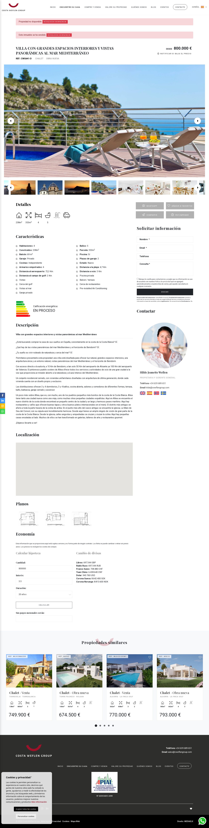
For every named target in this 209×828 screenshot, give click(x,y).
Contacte (180, 7)
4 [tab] (109, 725)
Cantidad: (21, 562)
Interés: (20, 575)
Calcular (44, 605)
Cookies (65, 821)
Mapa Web (75, 821)
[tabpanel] (29, 689)
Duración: (21, 588)
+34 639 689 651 (153, 383)
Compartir (149, 214)
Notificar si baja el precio (174, 54)
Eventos (164, 7)
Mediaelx (188, 821)
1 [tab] (96, 725)
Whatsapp (149, 205)
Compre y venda (93, 7)
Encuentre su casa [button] (70, 7)
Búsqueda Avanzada (55, 22)
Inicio (53, 7)
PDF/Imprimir (180, 214)
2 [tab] (100, 725)
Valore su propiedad (116, 7)
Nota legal (45, 821)
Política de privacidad (163, 282)
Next (199, 120)
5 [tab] (113, 725)
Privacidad (56, 821)
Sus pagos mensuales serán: (30, 612)
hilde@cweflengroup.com (154, 387)
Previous (9, 120)
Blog (153, 7)
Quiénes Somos (139, 7)
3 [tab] (104, 725)
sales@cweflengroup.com (177, 752)
